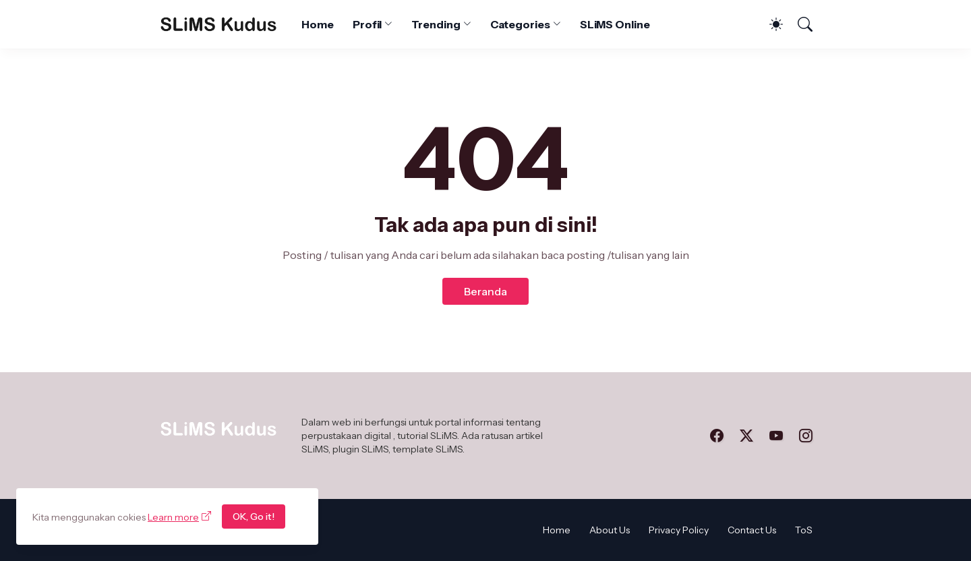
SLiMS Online (615, 24)
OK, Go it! (253, 516)
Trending (435, 24)
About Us (609, 530)
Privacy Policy (679, 530)
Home (317, 24)
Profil (367, 24)
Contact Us (752, 530)
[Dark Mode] (769, 24)
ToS (804, 530)
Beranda (485, 291)
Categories (520, 24)
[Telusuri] (799, 24)
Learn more (173, 517)
